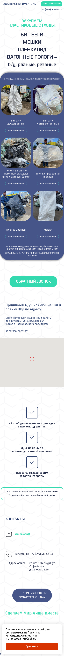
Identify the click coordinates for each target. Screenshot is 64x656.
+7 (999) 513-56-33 (52, 9)
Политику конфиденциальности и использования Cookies (23, 635)
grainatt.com (23, 533)
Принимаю (32, 646)
